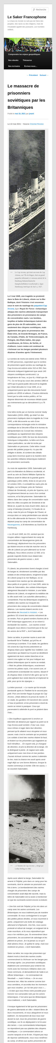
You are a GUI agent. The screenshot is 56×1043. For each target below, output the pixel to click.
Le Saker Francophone (27, 17)
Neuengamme (14, 525)
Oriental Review (37, 124)
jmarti (31, 114)
